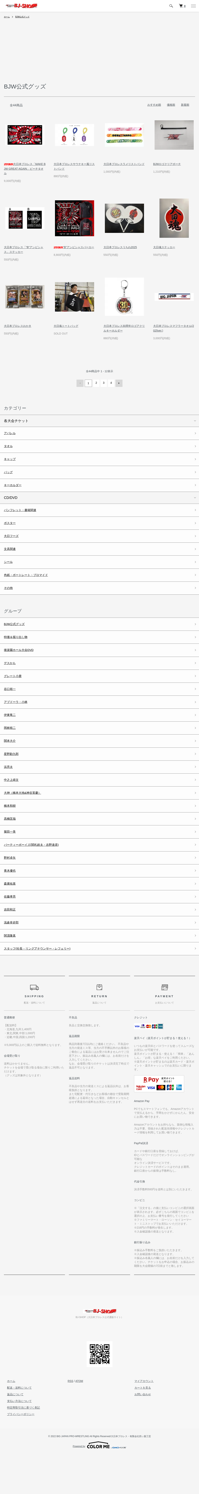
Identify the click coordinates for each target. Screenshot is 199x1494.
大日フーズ (13, 543)
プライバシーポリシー (17, 1454)
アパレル (11, 433)
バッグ (9, 475)
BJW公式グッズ (24, 16)
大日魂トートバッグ (66, 325)
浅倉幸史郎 (13, 960)
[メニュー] (193, 6)
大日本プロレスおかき (17, 325)
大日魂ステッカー (164, 247)
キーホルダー (14, 489)
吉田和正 (11, 946)
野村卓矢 (11, 889)
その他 (9, 599)
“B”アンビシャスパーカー (74, 247)
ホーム (7, 16)
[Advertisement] (99, 53)
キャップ (11, 461)
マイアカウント (140, 1420)
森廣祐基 (11, 918)
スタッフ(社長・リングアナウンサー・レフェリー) (44, 988)
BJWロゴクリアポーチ (167, 164)
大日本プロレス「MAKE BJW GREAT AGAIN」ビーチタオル (25, 168)
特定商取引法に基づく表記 (20, 1447)
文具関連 (11, 557)
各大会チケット (16, 420)
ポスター (11, 529)
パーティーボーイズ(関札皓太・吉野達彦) (37, 875)
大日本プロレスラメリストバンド (124, 164)
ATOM (79, 1420)
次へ (118, 383)
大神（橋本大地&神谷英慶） (26, 819)
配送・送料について (16, 1427)
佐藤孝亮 (11, 931)
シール (9, 571)
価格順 (171, 104)
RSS (70, 1420)
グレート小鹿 (14, 693)
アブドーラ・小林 (18, 721)
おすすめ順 (154, 104)
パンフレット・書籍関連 (23, 515)
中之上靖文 (13, 805)
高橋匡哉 (11, 847)
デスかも (11, 679)
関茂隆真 (11, 974)
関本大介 (11, 763)
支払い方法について (16, 1440)
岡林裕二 (11, 749)
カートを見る (139, 1427)
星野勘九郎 (13, 777)
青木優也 (11, 903)
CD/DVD (10, 502)
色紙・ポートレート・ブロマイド (30, 585)
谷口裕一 (11, 707)
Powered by (99, 1484)
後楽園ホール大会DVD (22, 665)
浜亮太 (9, 791)
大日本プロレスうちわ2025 (120, 247)
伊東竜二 (11, 735)
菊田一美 (11, 861)
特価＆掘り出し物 (18, 651)
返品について (12, 1434)
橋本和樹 (11, 833)
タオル (9, 447)
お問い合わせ (139, 1434)
